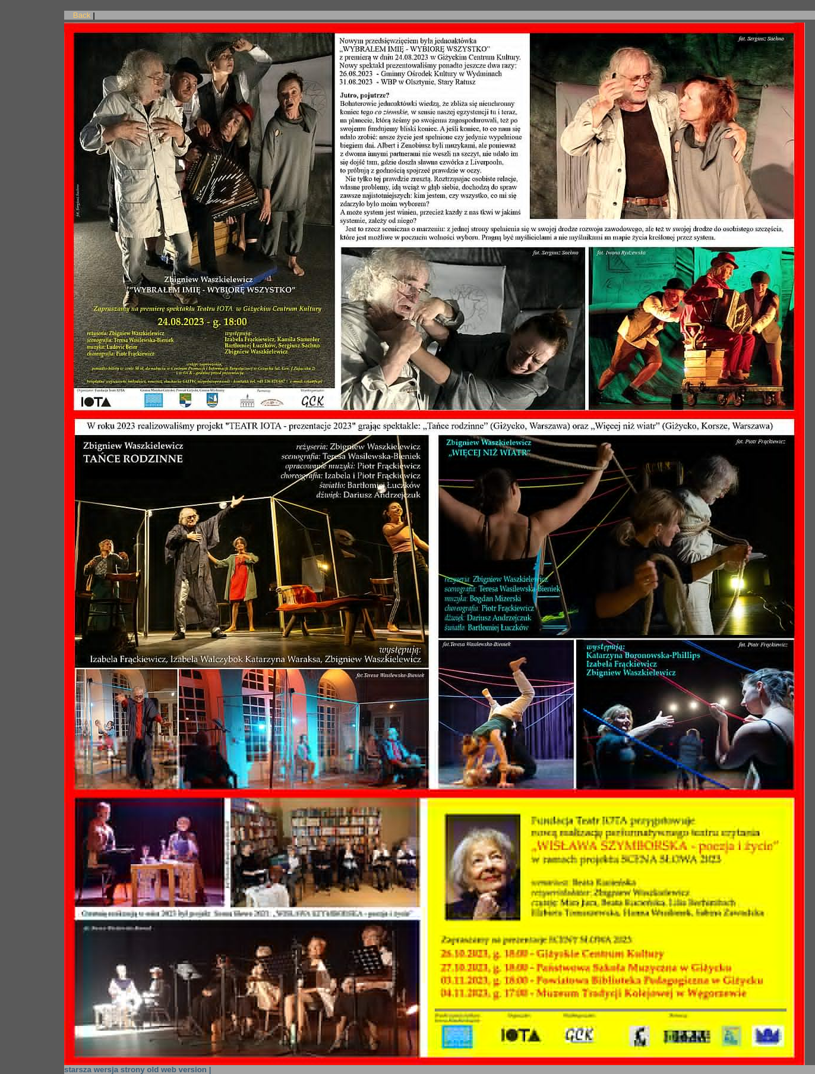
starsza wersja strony (104, 1069)
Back (82, 15)
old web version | (179, 1069)
